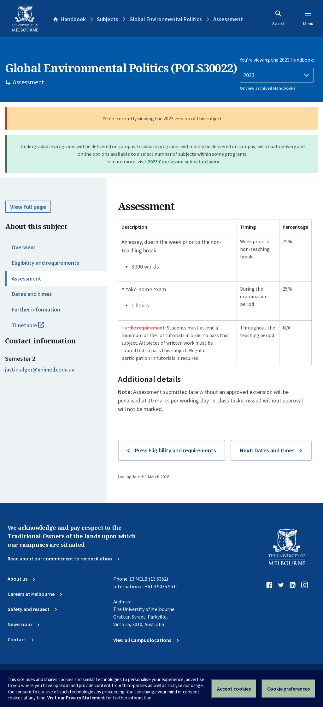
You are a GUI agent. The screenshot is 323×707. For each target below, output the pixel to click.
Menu (308, 18)
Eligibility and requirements (45, 262)
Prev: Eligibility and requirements (175, 450)
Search (278, 18)
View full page (28, 206)
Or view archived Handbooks (268, 88)
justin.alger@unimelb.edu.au (39, 369)
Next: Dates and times (267, 450)
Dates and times (32, 294)
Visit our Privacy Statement (76, 698)
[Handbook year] (277, 75)
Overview (23, 247)
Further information (36, 309)
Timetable (35, 328)
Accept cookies (234, 689)
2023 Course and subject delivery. (184, 161)
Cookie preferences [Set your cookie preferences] (288, 689)
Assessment (26, 278)
